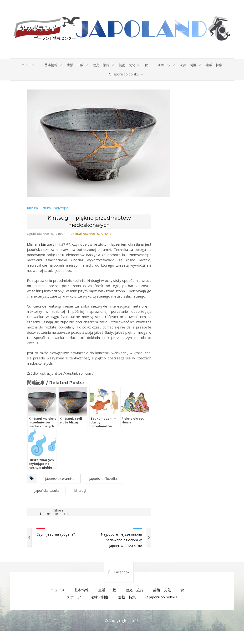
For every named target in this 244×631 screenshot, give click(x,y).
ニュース (27, 65)
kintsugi (80, 490)
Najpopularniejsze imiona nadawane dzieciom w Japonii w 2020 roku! (121, 540)
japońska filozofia (103, 479)
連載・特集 (215, 65)
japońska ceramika (59, 479)
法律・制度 (189, 65)
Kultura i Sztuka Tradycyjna (48, 208)
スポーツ (164, 65)
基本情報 (50, 65)
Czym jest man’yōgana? (55, 534)
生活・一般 (74, 65)
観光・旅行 (100, 65)
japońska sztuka (47, 490)
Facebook (118, 572)
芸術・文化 (127, 65)
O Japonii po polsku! (124, 74)
